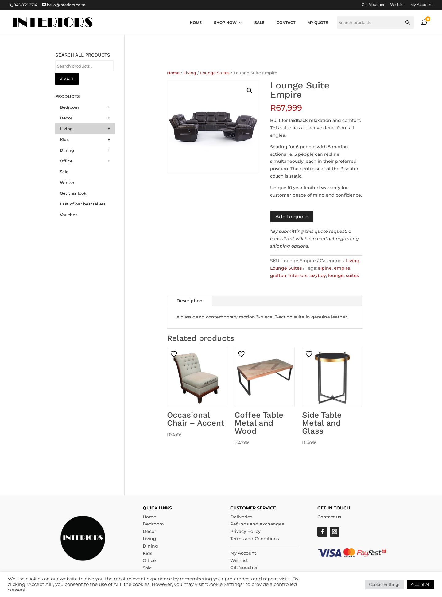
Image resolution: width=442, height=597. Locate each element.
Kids (147, 553)
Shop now (228, 22)
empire (342, 268)
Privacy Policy (245, 531)
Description (189, 300)
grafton (278, 275)
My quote (318, 22)
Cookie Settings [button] (384, 584)
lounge (336, 275)
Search (67, 79)
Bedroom (153, 524)
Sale (259, 22)
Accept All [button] (421, 584)
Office (149, 560)
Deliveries (241, 517)
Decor (149, 531)
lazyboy (317, 275)
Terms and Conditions (254, 538)
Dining (150, 546)
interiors (298, 275)
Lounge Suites (215, 73)
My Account (421, 5)
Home (196, 22)
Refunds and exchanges (257, 524)
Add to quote (291, 217)
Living (190, 73)
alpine (325, 268)
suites (352, 275)
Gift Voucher (373, 5)
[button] (407, 22)
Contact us (329, 517)
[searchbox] (375, 22)
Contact (286, 22)
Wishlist (397, 5)
